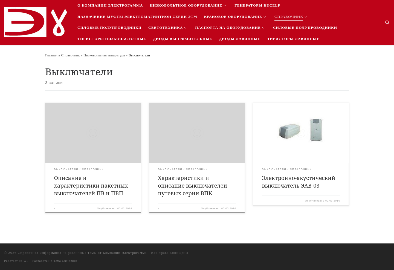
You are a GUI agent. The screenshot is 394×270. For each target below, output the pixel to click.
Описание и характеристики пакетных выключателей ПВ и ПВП (91, 185)
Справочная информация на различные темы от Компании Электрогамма (82, 253)
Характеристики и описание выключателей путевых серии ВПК (192, 185)
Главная (51, 55)
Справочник (70, 55)
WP (26, 260)
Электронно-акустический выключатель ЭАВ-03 (298, 181)
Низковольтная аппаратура (104, 55)
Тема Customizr (65, 260)
